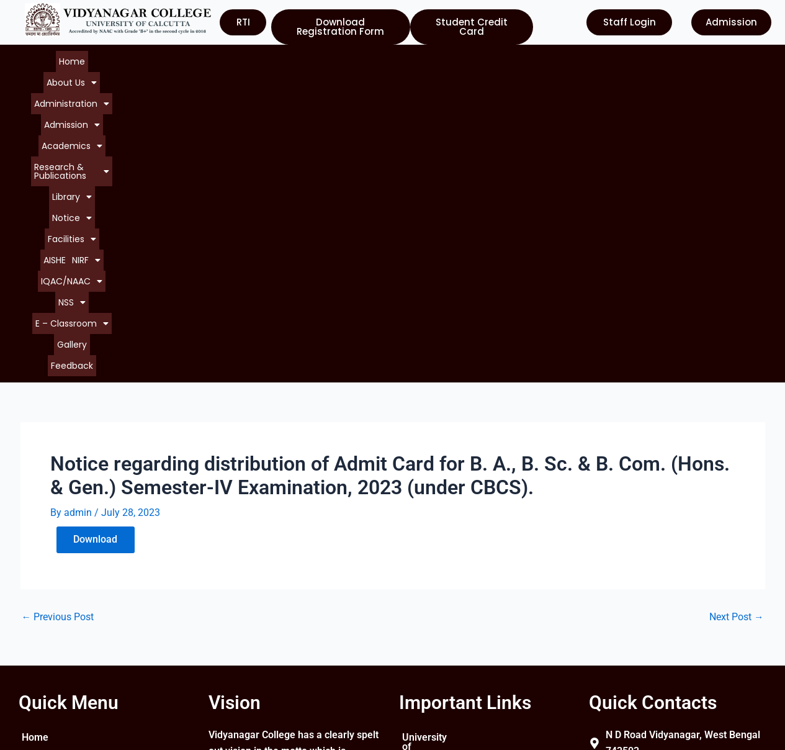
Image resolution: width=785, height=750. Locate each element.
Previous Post (58, 319)
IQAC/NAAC (254, 70)
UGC (412, 595)
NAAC (415, 617)
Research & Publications (392, 59)
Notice (517, 59)
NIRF (205, 70)
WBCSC (419, 640)
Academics (301, 59)
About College (53, 595)
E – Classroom (359, 70)
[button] (106, 59)
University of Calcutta (450, 573)
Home (63, 59)
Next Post (736, 319)
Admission (239, 59)
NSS (304, 70)
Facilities (565, 59)
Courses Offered (59, 640)
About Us (106, 59)
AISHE (605, 59)
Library (472, 59)
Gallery (414, 70)
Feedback (455, 70)
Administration (171, 59)
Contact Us (46, 662)
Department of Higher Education (450, 667)
